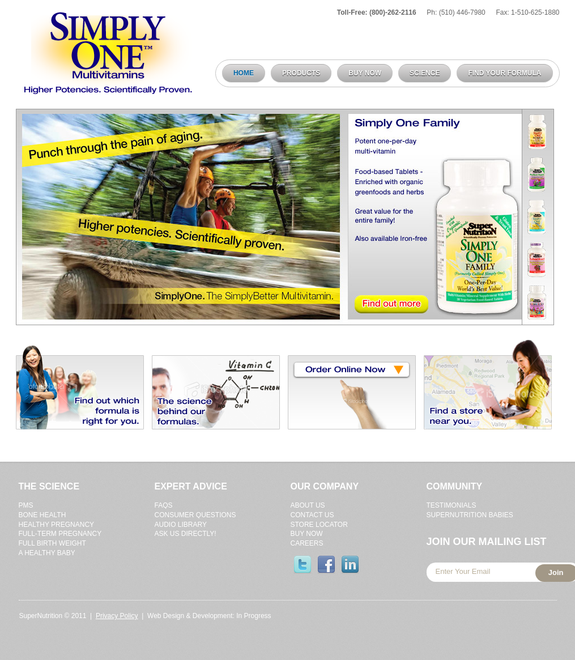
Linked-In (350, 565)
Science (425, 73)
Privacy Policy (117, 616)
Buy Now (364, 73)
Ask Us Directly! (185, 534)
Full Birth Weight (52, 543)
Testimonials (451, 505)
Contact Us (312, 515)
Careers (307, 543)
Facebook (326, 565)
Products (298, 73)
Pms (26, 505)
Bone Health (42, 515)
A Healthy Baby (47, 553)
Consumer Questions (195, 515)
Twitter (302, 565)
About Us (308, 505)
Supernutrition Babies (470, 515)
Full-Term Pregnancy (60, 534)
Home (243, 73)
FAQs (164, 505)
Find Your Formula (504, 73)
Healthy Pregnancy (57, 525)
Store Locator (319, 525)
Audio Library (181, 525)
